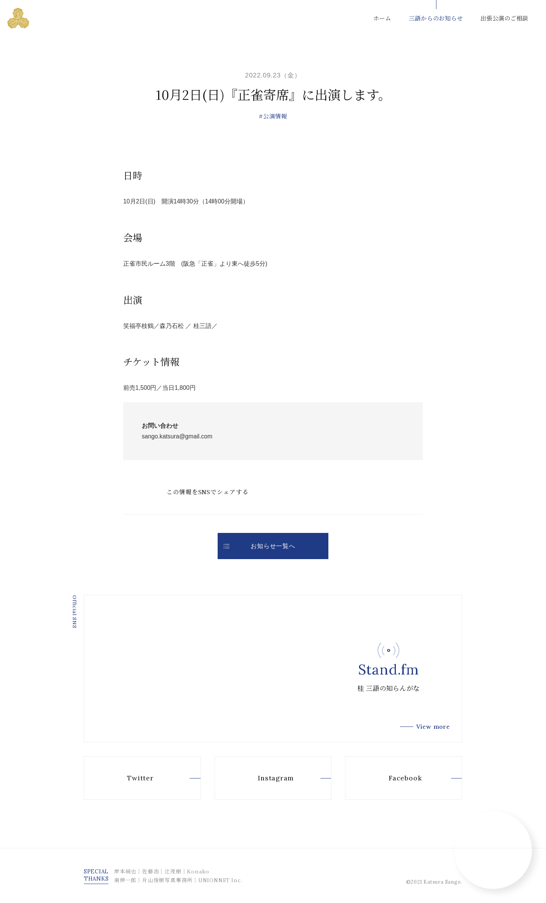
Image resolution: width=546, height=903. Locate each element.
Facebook (392, 778)
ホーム (382, 18)
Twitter (126, 778)
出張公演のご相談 (504, 18)
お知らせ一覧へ (259, 546)
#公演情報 (273, 116)
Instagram (262, 778)
